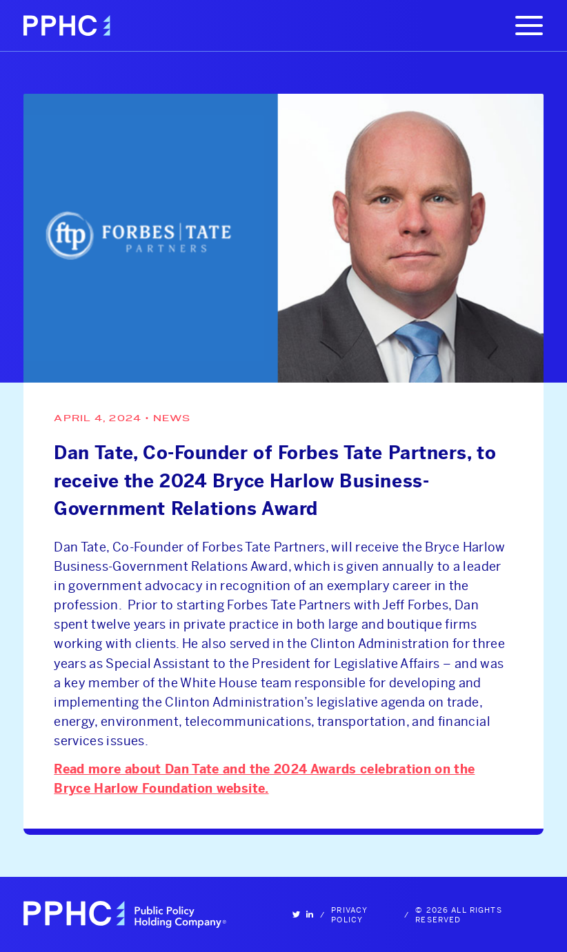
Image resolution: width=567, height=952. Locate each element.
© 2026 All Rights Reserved (458, 914)
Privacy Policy (349, 914)
